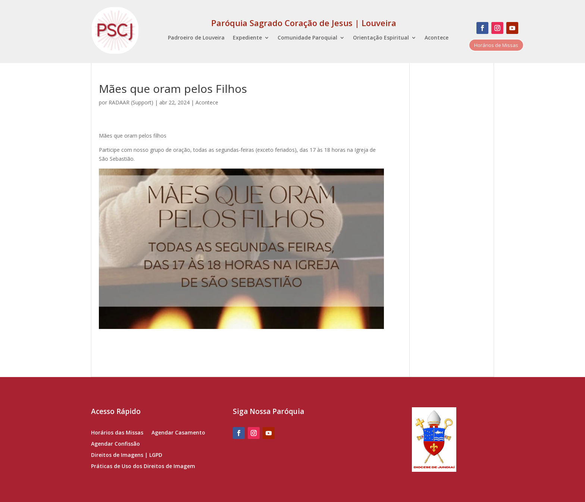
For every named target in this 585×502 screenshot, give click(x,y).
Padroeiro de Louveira (196, 38)
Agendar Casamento (178, 433)
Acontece (436, 38)
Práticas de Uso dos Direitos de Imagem (143, 467)
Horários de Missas (496, 45)
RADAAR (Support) (131, 102)
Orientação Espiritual (381, 38)
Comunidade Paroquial (307, 38)
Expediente (247, 38)
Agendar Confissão (115, 444)
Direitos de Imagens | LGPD (126, 455)
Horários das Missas (117, 433)
